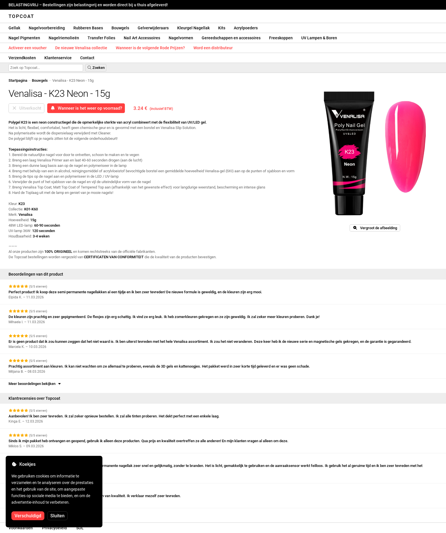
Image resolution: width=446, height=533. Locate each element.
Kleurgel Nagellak (193, 28)
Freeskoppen (281, 38)
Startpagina (18, 80)
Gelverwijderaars (153, 28)
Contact (87, 58)
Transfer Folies (101, 38)
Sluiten (57, 515)
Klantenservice (58, 58)
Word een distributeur (213, 48)
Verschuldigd (28, 515)
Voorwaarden (21, 528)
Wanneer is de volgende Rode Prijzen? (150, 48)
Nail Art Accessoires (142, 38)
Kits (221, 28)
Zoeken (96, 67)
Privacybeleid (54, 528)
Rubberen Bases (88, 28)
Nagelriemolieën (64, 38)
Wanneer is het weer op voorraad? (86, 108)
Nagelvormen (181, 38)
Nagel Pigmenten (24, 38)
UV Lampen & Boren (319, 38)
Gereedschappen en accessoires (231, 38)
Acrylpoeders (246, 28)
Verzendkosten (22, 58)
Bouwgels (120, 28)
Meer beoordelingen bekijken (35, 384)
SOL (80, 528)
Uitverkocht (26, 108)
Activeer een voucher (28, 48)
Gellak (14, 28)
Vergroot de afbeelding (375, 228)
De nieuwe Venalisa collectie (81, 48)
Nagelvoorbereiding (47, 28)
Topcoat (21, 16)
